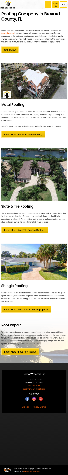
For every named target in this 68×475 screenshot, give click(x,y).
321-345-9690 (34, 386)
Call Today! (10, 50)
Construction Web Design (32, 471)
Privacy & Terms (39, 407)
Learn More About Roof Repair (20, 351)
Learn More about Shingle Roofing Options (26, 309)
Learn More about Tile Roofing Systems (24, 230)
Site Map (25, 407)
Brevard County (7, 33)
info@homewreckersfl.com (34, 389)
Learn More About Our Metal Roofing (23, 134)
